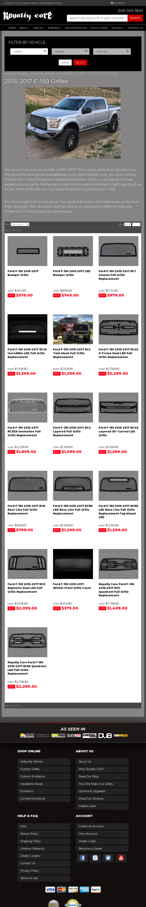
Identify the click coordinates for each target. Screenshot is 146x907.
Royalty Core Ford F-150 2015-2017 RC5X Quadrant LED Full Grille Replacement (27, 668)
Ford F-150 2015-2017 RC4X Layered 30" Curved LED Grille (118, 431)
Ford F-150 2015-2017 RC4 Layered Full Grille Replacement (72, 431)
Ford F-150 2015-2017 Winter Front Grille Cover (72, 586)
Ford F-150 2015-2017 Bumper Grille (23, 273)
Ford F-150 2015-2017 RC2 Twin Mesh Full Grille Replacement (72, 353)
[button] (103, 18)
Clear (65, 62)
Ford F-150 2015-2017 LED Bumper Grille (71, 273)
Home (12, 27)
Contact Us (135, 27)
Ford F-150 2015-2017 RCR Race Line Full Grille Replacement (26, 509)
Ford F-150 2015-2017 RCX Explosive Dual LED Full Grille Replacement (26, 587)
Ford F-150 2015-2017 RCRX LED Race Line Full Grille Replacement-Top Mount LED (118, 511)
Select (80, 62)
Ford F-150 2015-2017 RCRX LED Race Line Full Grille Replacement (73, 509)
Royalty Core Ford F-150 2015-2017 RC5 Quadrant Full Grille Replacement (116, 589)
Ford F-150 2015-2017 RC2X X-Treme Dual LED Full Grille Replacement (118, 353)
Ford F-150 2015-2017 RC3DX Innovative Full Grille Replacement (24, 431)
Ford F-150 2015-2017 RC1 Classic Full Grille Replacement (117, 274)
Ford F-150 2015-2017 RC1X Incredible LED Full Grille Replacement (27, 353)
